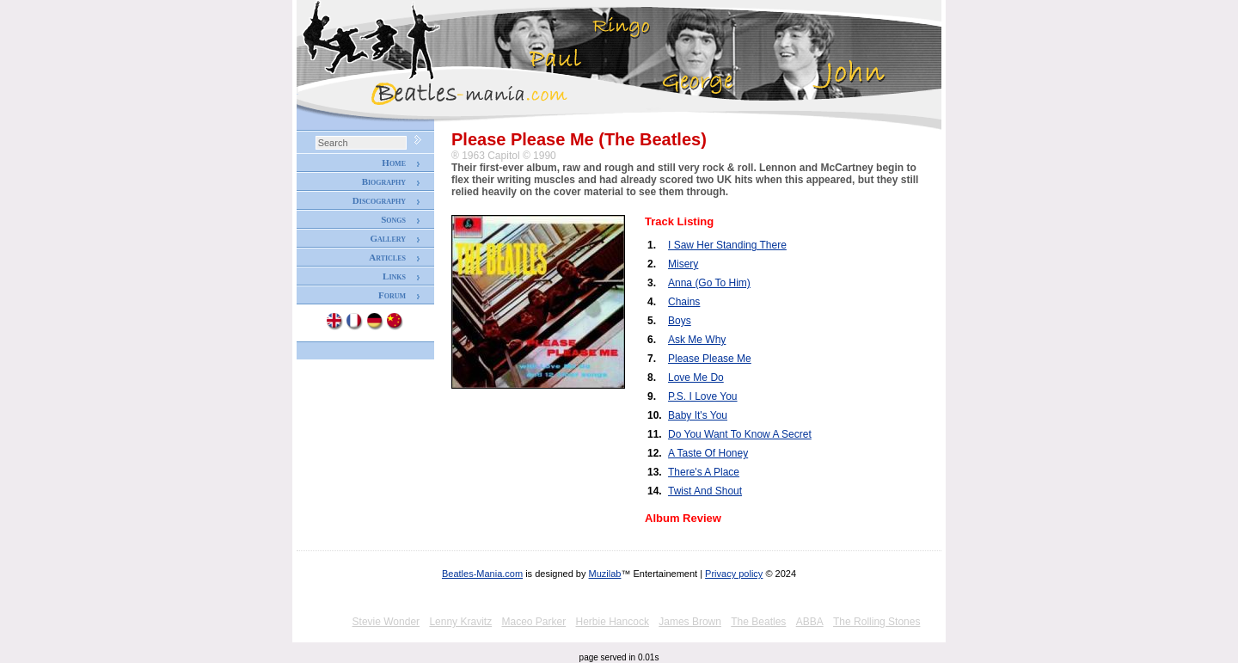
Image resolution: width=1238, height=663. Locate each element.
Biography (384, 181)
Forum (392, 295)
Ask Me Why (697, 340)
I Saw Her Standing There (727, 245)
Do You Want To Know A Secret (740, 434)
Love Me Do (696, 377)
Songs (393, 219)
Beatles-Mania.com (482, 573)
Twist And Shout (705, 491)
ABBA (810, 622)
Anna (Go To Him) (709, 283)
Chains (684, 302)
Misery (683, 264)
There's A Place (703, 472)
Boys (679, 321)
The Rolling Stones (876, 622)
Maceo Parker (533, 622)
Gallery (388, 238)
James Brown (690, 622)
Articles (387, 257)
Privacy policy (734, 573)
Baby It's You (697, 415)
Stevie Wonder (386, 622)
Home (394, 162)
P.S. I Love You (703, 396)
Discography (379, 200)
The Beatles (758, 622)
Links (394, 276)
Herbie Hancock (612, 622)
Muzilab (605, 573)
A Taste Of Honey (708, 453)
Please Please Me (709, 359)
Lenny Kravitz (460, 622)
